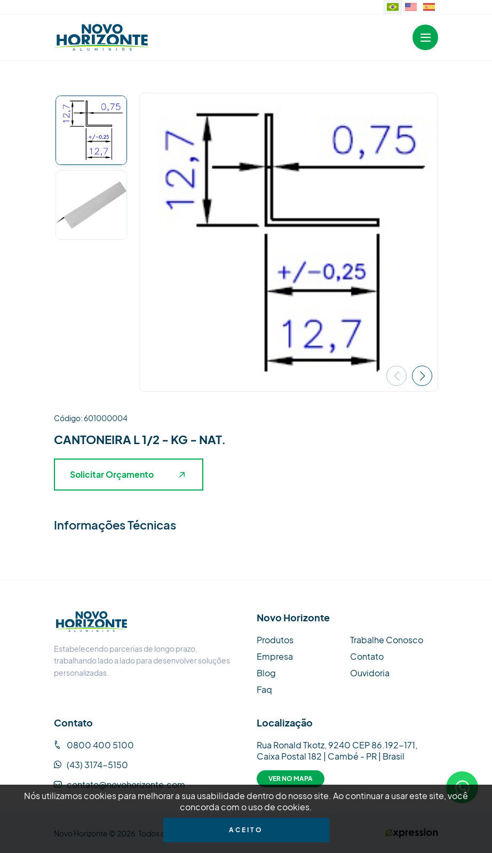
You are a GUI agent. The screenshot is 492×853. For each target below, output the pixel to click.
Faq (264, 689)
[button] (422, 376)
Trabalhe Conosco (386, 639)
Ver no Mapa (290, 779)
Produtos (275, 639)
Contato (367, 656)
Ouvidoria (370, 672)
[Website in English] (411, 7)
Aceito (246, 830)
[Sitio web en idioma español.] (429, 7)
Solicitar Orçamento (127, 474)
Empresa (275, 656)
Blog (266, 672)
